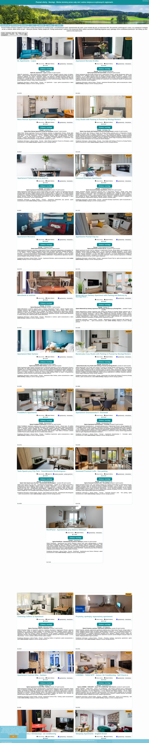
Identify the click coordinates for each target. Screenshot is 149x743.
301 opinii (114, 196)
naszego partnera (39, 90)
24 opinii (121, 137)
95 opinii (113, 79)
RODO (17, 734)
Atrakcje (50, 25)
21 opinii (116, 489)
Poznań (70, 38)
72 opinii (53, 313)
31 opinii (90, 548)
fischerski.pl (146, 1)
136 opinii (54, 372)
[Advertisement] (74, 578)
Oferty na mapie (14, 25)
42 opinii (54, 79)
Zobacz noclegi (46, 75)
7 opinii (60, 137)
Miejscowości (24, 25)
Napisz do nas (91, 740)
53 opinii (116, 430)
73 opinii (129, 315)
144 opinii (57, 693)
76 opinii (58, 196)
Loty (32, 25)
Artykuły (59, 25)
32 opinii (124, 372)
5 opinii (53, 255)
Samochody (41, 25)
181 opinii (54, 430)
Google (23, 727)
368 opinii (63, 489)
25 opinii (113, 255)
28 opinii (118, 634)
